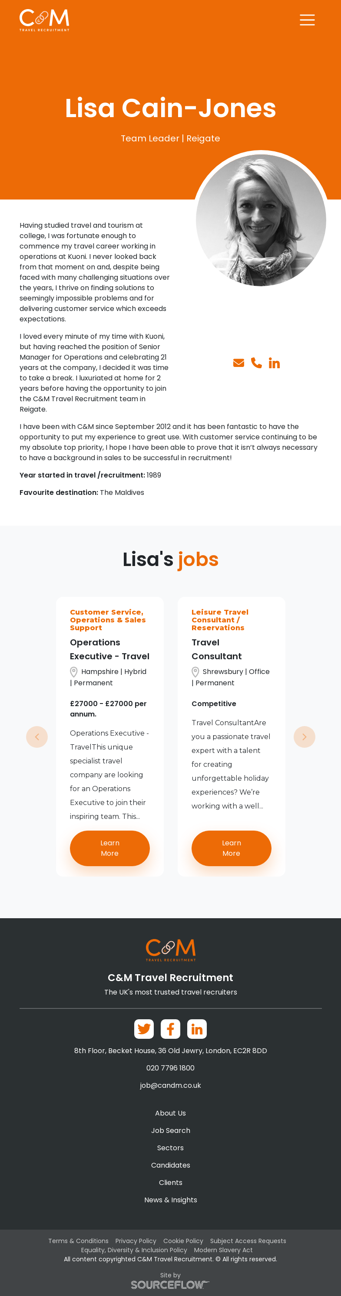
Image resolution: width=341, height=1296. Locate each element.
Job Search (170, 1131)
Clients (170, 1183)
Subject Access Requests (248, 1241)
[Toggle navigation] (307, 20)
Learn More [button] (109, 848)
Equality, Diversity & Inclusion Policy (134, 1250)
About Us (170, 1113)
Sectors (170, 1148)
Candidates (170, 1165)
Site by (170, 1280)
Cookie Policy (183, 1241)
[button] (37, 736)
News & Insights (170, 1200)
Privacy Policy (136, 1241)
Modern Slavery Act (223, 1250)
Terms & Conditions (78, 1241)
